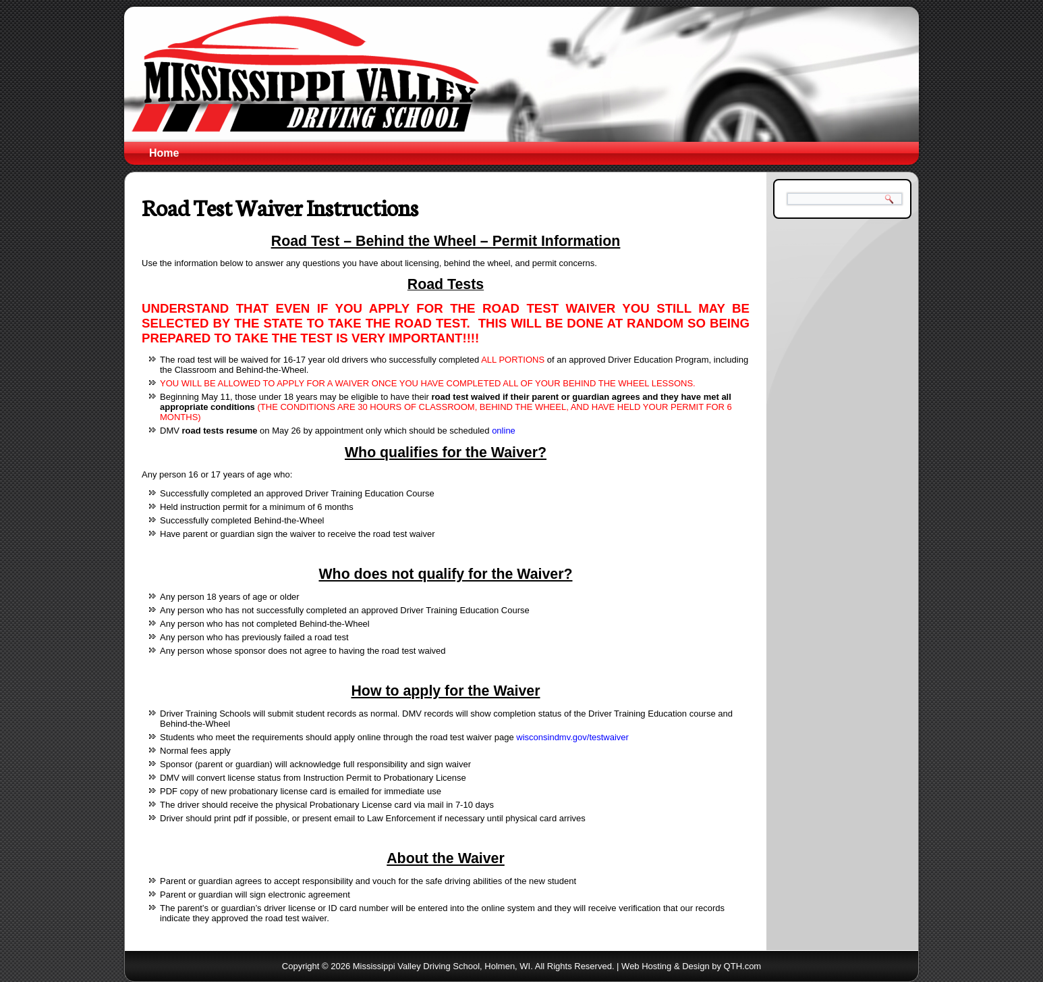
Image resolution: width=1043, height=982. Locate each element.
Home (164, 153)
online (503, 430)
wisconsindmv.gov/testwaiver (572, 737)
